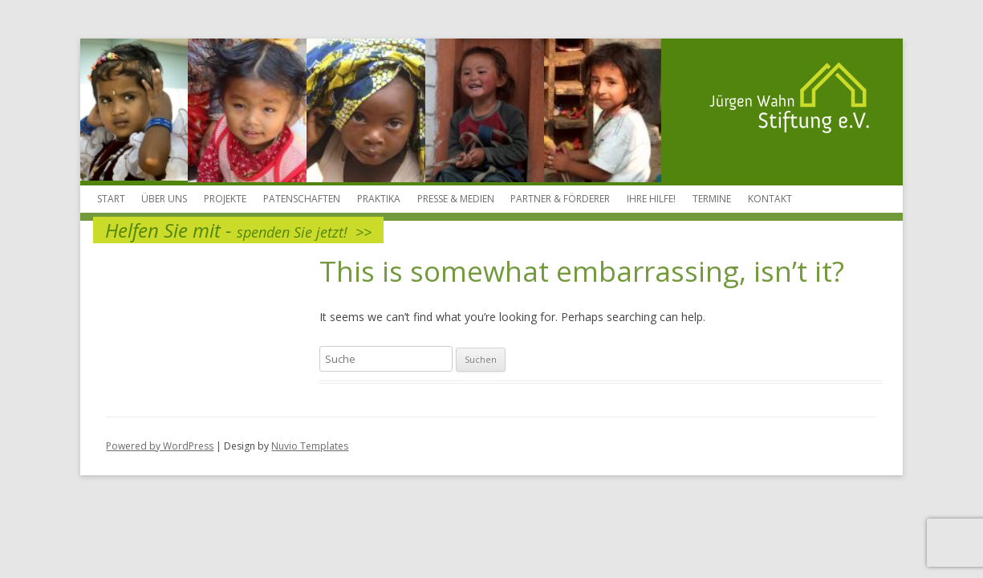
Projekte (225, 199)
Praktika (378, 199)
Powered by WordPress (159, 446)
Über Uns (164, 199)
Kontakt (770, 199)
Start (111, 199)
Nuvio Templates (309, 446)
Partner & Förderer (560, 199)
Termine (712, 199)
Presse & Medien (455, 199)
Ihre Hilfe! (651, 199)
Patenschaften (301, 199)
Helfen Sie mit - (238, 230)
